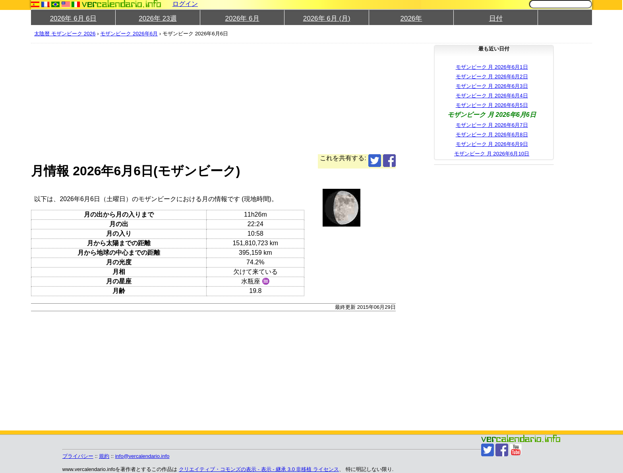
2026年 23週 (157, 18)
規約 (104, 456)
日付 (496, 18)
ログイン (185, 3)
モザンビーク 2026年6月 (129, 34)
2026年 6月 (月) (326, 18)
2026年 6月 (242, 18)
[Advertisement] (269, 98)
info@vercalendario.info (142, 456)
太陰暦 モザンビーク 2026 (64, 34)
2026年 (411, 18)
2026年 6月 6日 (73, 18)
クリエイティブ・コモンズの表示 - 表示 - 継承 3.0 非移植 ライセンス (259, 469)
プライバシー (77, 456)
